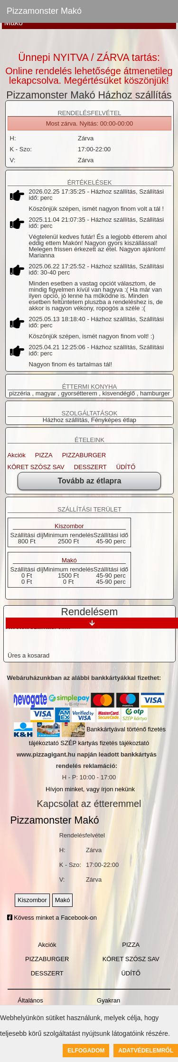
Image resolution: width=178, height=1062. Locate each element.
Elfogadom (85, 1050)
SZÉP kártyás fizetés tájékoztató (104, 743)
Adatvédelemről (145, 1050)
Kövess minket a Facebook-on (52, 917)
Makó (69, 560)
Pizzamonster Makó (44, 11)
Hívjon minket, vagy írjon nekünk (90, 789)
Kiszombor (69, 526)
